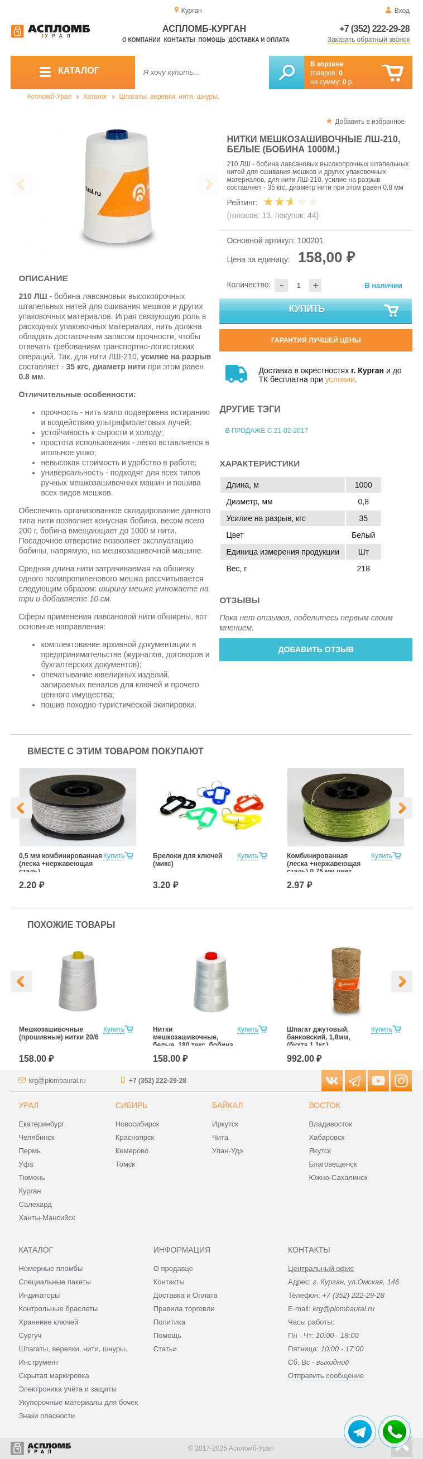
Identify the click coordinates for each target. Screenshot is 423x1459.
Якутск (320, 1151)
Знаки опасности (46, 1416)
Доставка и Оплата (185, 1295)
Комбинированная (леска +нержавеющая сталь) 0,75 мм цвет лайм (323, 867)
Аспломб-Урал (49, 96)
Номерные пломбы (50, 1268)
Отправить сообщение (326, 1375)
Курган (29, 1191)
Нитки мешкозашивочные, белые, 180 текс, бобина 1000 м (193, 1041)
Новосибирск (138, 1124)
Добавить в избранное (370, 122)
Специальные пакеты (54, 1282)
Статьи (165, 1349)
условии (340, 379)
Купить (345, 311)
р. (348, 82)
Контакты (179, 40)
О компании (141, 40)
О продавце (173, 1268)
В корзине (327, 64)
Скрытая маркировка (53, 1375)
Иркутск (225, 1124)
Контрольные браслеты (58, 1308)
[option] (115, 185)
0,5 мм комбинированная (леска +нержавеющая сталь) (60, 863)
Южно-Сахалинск (338, 1177)
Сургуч (29, 1335)
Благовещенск (333, 1164)
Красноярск (135, 1137)
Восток (324, 1105)
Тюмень (31, 1177)
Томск (125, 1164)
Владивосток (330, 1124)
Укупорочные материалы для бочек (78, 1402)
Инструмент (38, 1362)
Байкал (227, 1105)
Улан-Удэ (227, 1151)
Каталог (95, 96)
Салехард (34, 1204)
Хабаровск (326, 1137)
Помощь (211, 40)
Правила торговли (184, 1308)
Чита (220, 1137)
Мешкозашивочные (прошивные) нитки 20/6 (59, 1033)
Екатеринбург (41, 1124)
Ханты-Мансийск (46, 1218)
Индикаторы (39, 1295)
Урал (28, 1105)
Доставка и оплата (258, 40)
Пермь (29, 1151)
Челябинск (36, 1137)
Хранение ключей (48, 1322)
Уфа (25, 1164)
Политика (169, 1322)
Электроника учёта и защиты (67, 1389)
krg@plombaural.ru (56, 1081)
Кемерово (132, 1151)
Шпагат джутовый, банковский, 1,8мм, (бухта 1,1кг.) (318, 1037)
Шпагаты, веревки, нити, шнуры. (169, 96)
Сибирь (132, 1105)
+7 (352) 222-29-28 (374, 28)
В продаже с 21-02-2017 (266, 431)
